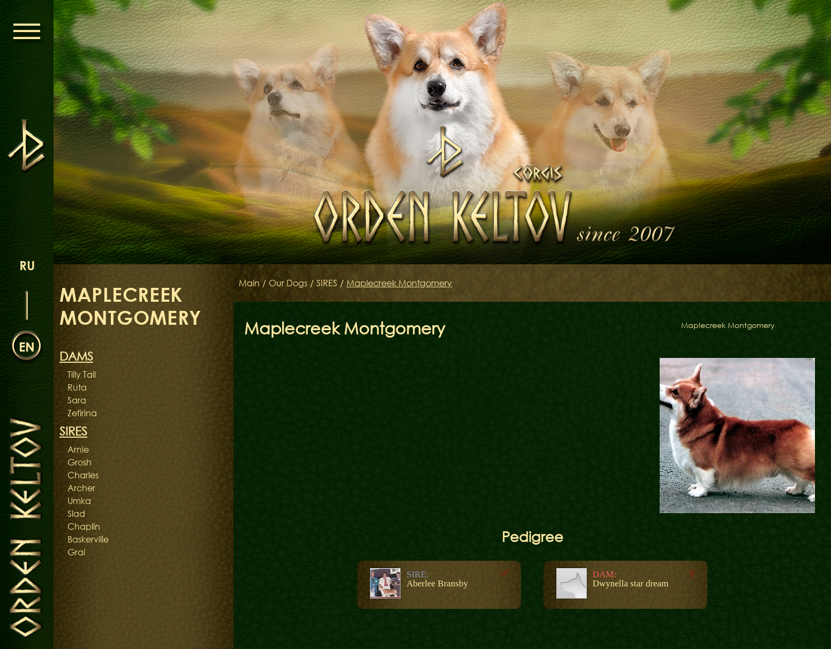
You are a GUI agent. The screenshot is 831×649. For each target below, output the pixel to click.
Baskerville (88, 539)
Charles (83, 475)
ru (27, 265)
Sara (76, 400)
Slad (76, 513)
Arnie (78, 449)
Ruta (77, 387)
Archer (81, 488)
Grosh (79, 462)
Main (249, 283)
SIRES (326, 283)
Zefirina (82, 413)
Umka (79, 501)
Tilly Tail (81, 374)
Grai (76, 552)
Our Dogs (288, 283)
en (27, 346)
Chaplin (83, 526)
